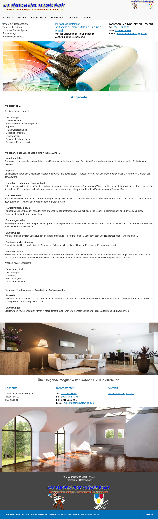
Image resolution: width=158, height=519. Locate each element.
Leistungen (37, 17)
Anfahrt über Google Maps (121, 393)
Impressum (71, 480)
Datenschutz (85, 480)
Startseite (8, 17)
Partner (87, 17)
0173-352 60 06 (123, 30)
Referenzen (56, 17)
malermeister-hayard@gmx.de (132, 33)
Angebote (73, 17)
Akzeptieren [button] (147, 514)
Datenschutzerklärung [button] (90, 514)
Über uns (21, 17)
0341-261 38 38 (121, 27)
